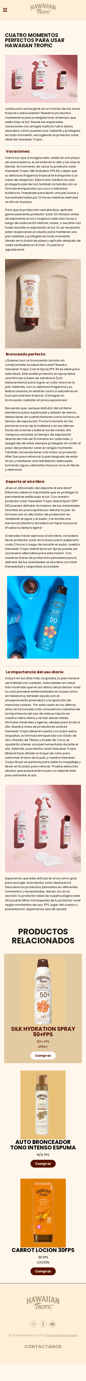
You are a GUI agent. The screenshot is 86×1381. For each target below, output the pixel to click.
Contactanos (43, 1346)
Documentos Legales (62, 1335)
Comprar (43, 1055)
